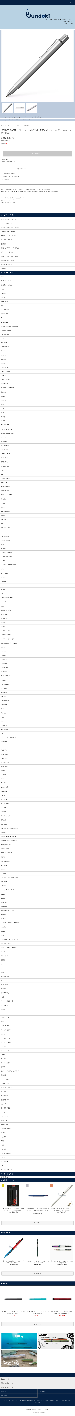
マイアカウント (4, 1391)
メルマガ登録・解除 (65, 1400)
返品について (5, 159)
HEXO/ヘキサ (26, 120)
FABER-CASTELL (14, 120)
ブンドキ (32, 1412)
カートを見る (41, 1391)
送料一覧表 (4, 1177)
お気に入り (21, 169)
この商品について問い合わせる (9, 176)
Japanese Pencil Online (39, 1412)
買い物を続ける (5, 179)
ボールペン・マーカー (15, 117)
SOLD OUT (37, 154)
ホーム (4, 117)
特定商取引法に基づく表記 (9, 161)
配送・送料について (23, 1400)
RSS (36, 1402)
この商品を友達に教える (7, 173)
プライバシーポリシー (55, 1400)
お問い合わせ (4, 1395)
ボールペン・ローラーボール (33, 117)
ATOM (39, 1402)
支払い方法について (13, 1400)
